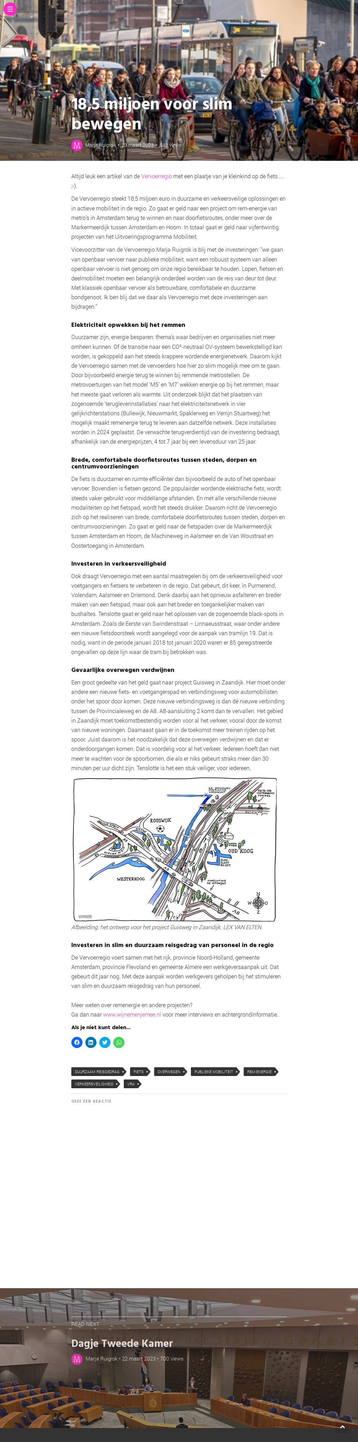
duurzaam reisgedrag (97, 1071)
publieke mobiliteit (213, 1071)
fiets (139, 1071)
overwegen (169, 1071)
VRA (131, 1083)
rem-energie (259, 1071)
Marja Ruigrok (100, 145)
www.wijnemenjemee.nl (133, 1014)
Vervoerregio (156, 176)
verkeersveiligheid (94, 1083)
